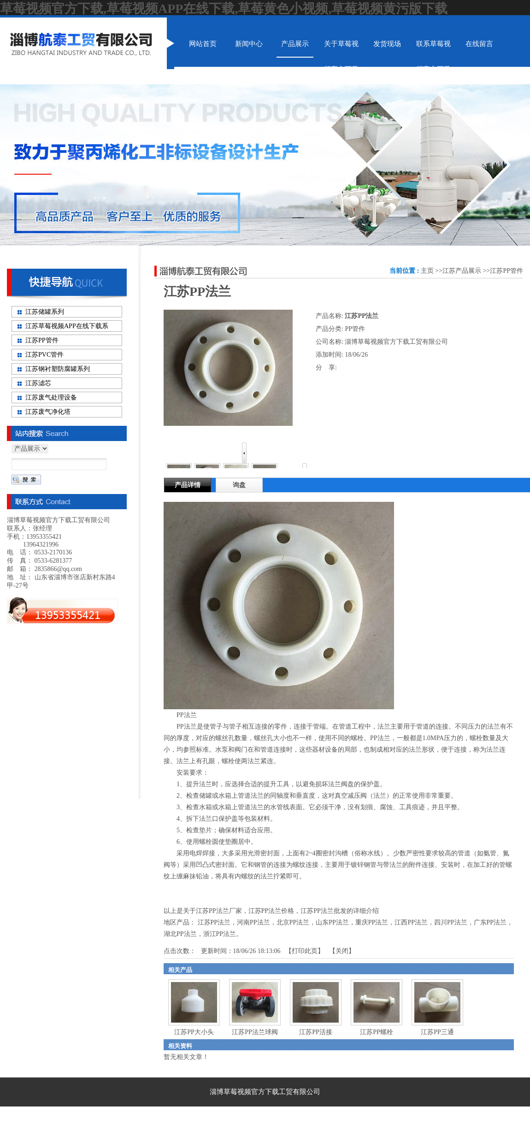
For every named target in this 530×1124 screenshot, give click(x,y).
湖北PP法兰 (180, 933)
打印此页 (305, 950)
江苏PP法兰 (214, 922)
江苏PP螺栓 (376, 1032)
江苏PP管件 (506, 270)
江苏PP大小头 (194, 1032)
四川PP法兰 (450, 922)
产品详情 (187, 485)
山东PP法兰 (332, 922)
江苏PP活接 (315, 1032)
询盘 (239, 485)
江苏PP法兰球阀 (255, 1032)
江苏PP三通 (437, 1032)
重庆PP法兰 (372, 922)
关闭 (342, 950)
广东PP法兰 (490, 922)
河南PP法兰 (253, 922)
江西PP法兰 (411, 922)
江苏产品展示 (461, 270)
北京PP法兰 (293, 922)
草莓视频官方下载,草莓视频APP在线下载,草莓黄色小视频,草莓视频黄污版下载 (224, 8)
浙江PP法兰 (219, 933)
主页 (427, 270)
